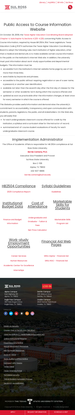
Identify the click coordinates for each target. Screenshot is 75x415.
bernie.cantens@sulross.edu (37, 174)
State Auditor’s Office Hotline (16, 359)
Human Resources (18, 260)
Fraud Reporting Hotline (13, 343)
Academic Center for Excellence (19, 265)
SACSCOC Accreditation (14, 383)
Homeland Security (12, 375)
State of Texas (10, 355)
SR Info (60, 2)
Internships (19, 270)
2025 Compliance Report (18, 191)
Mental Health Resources (14, 350)
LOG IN (47, 286)
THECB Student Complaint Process (18, 379)
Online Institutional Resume (15, 338)
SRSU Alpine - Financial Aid (56, 256)
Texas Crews (9, 366)
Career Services (18, 256)
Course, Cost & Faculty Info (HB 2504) (19, 330)
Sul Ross (69, 2)
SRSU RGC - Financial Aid (56, 260)
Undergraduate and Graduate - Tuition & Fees (37, 221)
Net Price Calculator (37, 230)
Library (42, 2)
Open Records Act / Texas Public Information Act (24, 334)
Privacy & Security (11, 326)
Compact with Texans (13, 363)
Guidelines (56, 191)
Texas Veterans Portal (13, 371)
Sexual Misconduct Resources (16, 346)
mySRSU (51, 2)
